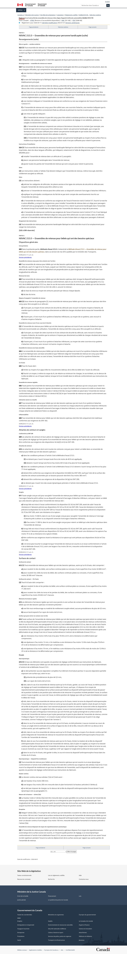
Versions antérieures (72, 23)
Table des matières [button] (63, 27)
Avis (62, 950)
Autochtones (83, 932)
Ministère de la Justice (32, 15)
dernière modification (49, 23)
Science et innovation (85, 929)
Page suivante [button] (92, 27)
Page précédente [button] (33, 27)
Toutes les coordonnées (24, 915)
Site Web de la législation (47, 15)
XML (62, 20)
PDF (73, 20)
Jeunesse (81, 940)
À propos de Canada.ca (51, 950)
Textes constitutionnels (24, 875)
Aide (80, 875)
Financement (52, 896)
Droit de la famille (22, 896)
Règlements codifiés (71, 15)
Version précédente (25, 257)
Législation (60, 15)
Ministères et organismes (56, 915)
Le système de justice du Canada (58, 900)
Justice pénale (21, 900)
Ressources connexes (24, 879)
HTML (32, 20)
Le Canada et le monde (86, 921)
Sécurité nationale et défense (57, 929)
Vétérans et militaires (85, 936)
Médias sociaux (22, 950)
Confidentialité (70, 950)
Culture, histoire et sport (55, 932)
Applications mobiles (35, 950)
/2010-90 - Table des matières (90, 15)
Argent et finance (84, 925)
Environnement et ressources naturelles (60, 925)
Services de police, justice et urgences (59, 936)
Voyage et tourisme (23, 929)
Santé (19, 940)
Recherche (51, 879)
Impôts (50, 921)
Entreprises (20, 932)
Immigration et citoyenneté (25, 925)
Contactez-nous (84, 879)
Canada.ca (20, 15)
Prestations (20, 936)
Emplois (19, 921)
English (107, 2)
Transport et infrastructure (56, 940)
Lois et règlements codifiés (56, 875)
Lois (80, 896)
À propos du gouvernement (87, 915)
